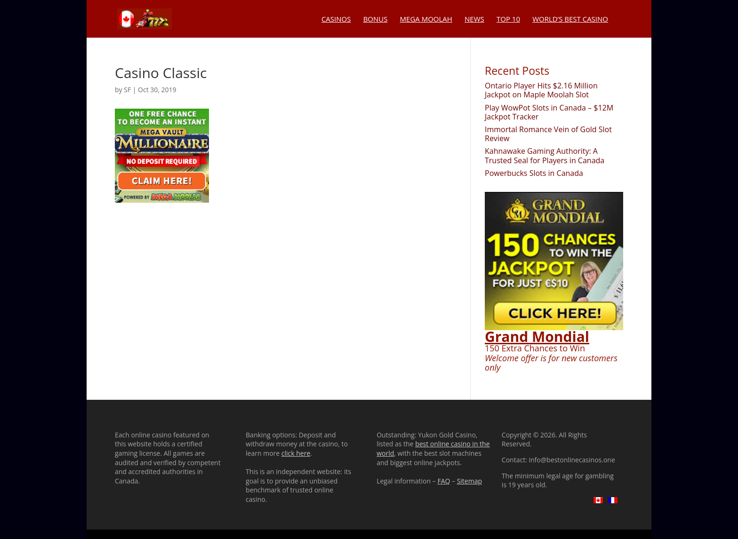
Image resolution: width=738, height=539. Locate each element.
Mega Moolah (426, 20)
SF (127, 89)
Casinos (336, 20)
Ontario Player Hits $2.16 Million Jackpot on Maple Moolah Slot (541, 90)
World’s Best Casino (570, 20)
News (474, 20)
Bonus (375, 20)
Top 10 (508, 20)
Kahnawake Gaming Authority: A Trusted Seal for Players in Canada (544, 155)
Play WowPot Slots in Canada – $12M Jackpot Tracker (549, 112)
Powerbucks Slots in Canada (534, 173)
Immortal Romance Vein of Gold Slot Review (548, 133)
